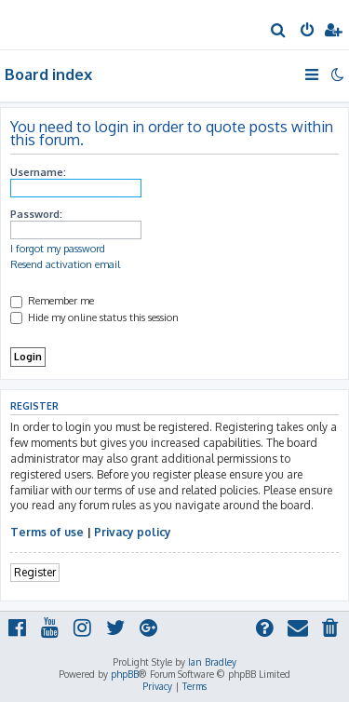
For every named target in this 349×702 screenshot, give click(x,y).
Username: (38, 172)
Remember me (52, 300)
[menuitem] (279, 31)
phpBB (125, 674)
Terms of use (47, 532)
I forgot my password (57, 248)
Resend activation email (65, 264)
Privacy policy (132, 532)
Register (35, 572)
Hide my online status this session (94, 317)
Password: (36, 214)
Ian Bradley (212, 662)
